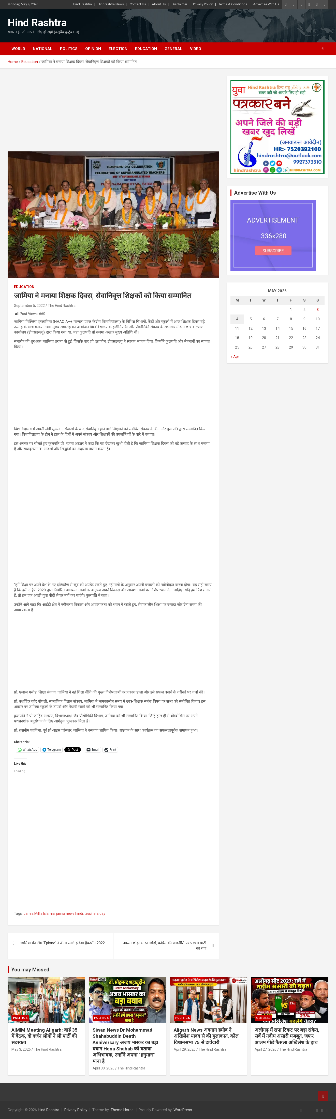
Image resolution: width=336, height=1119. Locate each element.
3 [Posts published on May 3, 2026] (318, 309)
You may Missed (30, 970)
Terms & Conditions (232, 4)
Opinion (93, 48)
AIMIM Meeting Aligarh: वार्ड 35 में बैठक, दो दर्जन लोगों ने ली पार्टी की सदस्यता (44, 1036)
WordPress (182, 1110)
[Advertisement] (113, 113)
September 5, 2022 (29, 306)
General (173, 48)
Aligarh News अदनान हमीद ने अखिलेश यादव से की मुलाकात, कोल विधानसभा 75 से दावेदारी (206, 1036)
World (18, 48)
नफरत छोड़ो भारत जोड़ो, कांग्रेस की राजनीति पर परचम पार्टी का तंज (164, 946)
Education (146, 48)
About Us (159, 4)
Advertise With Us (266, 4)
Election (118, 48)
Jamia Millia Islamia (39, 913)
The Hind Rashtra (62, 306)
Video (195, 48)
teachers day (94, 913)
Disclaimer (179, 4)
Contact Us (138, 4)
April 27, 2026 (265, 1049)
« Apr (234, 356)
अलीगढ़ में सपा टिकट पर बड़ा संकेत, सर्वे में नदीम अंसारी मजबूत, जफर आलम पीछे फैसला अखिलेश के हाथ (287, 1036)
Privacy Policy (203, 4)
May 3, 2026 (21, 1049)
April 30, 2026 (103, 1068)
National (42, 48)
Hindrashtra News (111, 4)
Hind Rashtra (82, 4)
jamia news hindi (69, 913)
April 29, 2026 (185, 1049)
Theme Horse (122, 1110)
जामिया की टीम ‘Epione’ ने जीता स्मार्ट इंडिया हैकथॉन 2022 (62, 943)
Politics (69, 48)
